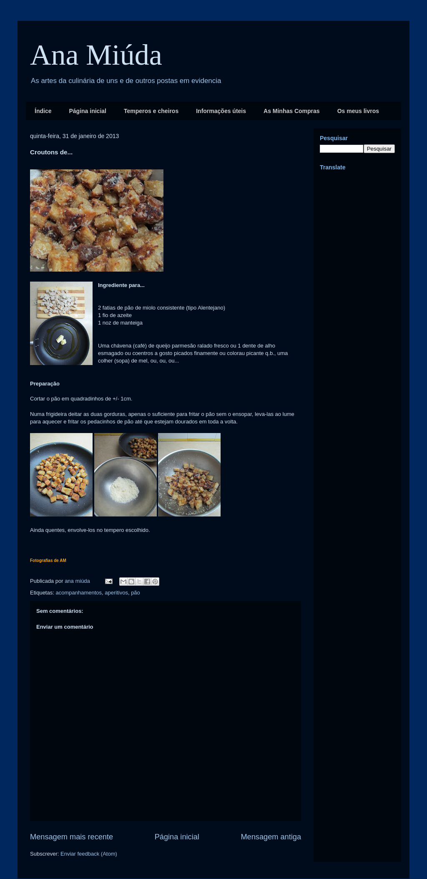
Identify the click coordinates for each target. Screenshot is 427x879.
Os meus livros (358, 111)
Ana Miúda (96, 55)
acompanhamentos (78, 592)
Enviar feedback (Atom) (88, 854)
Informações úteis (221, 111)
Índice (43, 111)
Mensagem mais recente (71, 837)
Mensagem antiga (271, 837)
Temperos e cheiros (151, 111)
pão (135, 592)
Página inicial (87, 111)
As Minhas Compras (292, 111)
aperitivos (116, 592)
